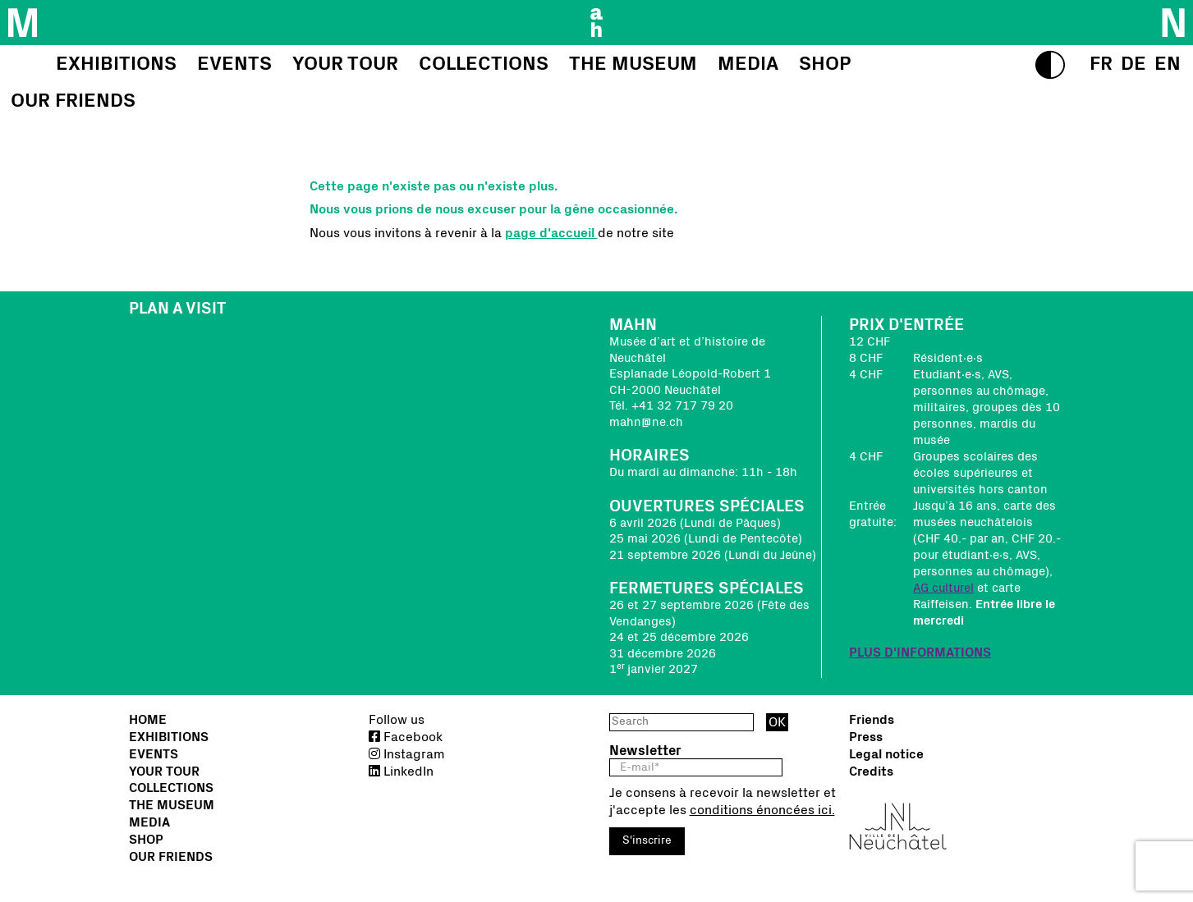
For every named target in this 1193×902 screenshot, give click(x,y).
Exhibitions (169, 737)
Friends (871, 719)
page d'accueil (551, 233)
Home (148, 719)
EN (1167, 64)
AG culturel (943, 588)
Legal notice (886, 754)
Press (866, 737)
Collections (171, 787)
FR (1101, 64)
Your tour (164, 771)
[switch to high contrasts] (1050, 64)
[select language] (1101, 64)
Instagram (407, 754)
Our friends (171, 856)
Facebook (406, 737)
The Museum (171, 805)
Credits (871, 771)
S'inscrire (647, 840)
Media (149, 822)
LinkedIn (401, 771)
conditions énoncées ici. (762, 810)
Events (153, 754)
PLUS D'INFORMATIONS (920, 652)
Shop (146, 839)
